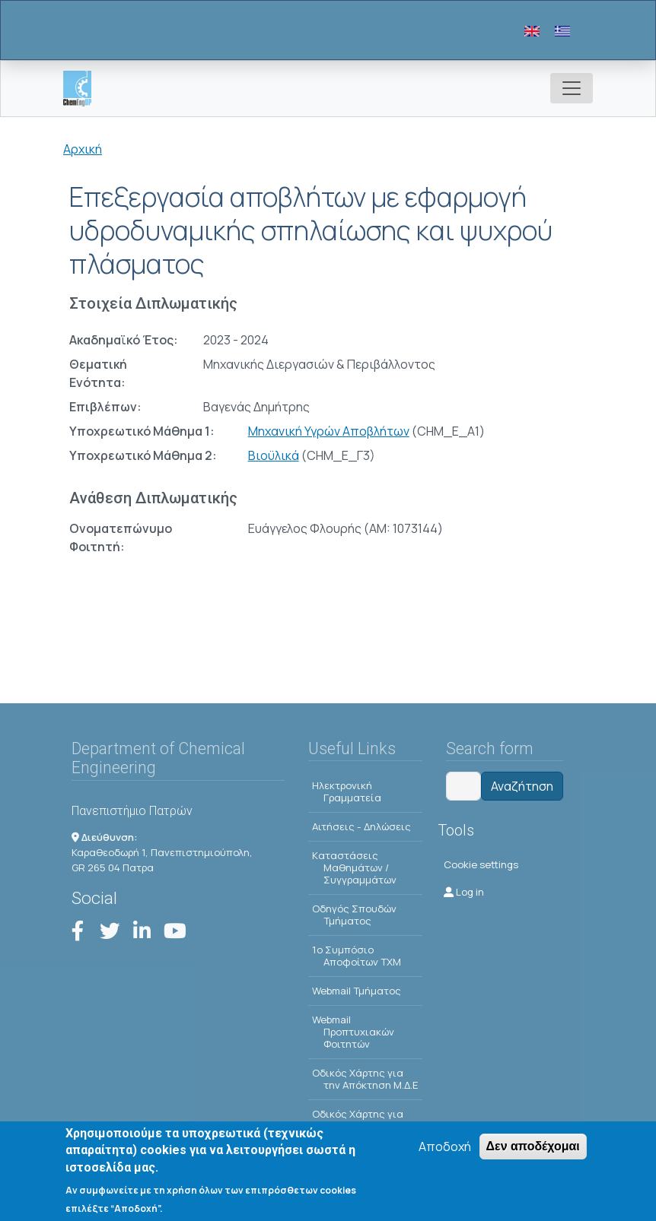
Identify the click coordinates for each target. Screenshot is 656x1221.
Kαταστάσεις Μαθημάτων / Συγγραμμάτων (354, 867)
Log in (464, 892)
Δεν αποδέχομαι (533, 1149)
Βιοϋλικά (273, 455)
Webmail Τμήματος (356, 990)
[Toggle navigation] (571, 88)
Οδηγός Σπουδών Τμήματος (354, 915)
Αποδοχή (445, 1149)
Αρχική (82, 149)
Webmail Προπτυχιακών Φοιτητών (353, 1032)
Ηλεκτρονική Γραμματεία (346, 791)
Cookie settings (481, 864)
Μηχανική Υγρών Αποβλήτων (328, 431)
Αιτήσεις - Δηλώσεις (361, 826)
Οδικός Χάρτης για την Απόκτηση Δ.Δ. (361, 1120)
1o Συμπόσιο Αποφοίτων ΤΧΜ (356, 956)
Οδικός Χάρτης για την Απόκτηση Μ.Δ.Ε (365, 1079)
